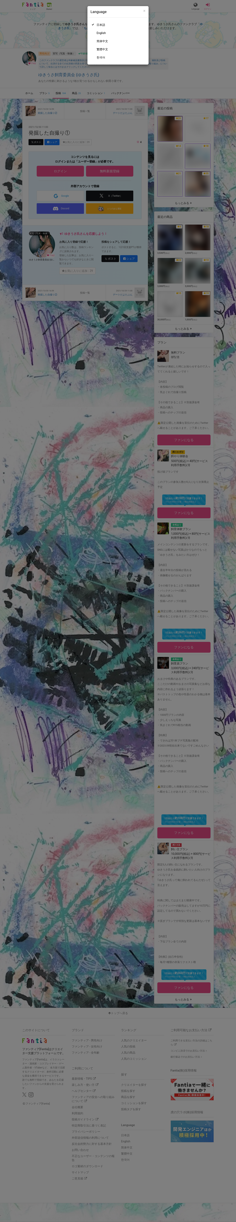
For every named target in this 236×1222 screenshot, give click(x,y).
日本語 (101, 24)
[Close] (144, 11)
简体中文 (102, 41)
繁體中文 (102, 49)
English (101, 33)
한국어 (101, 57)
